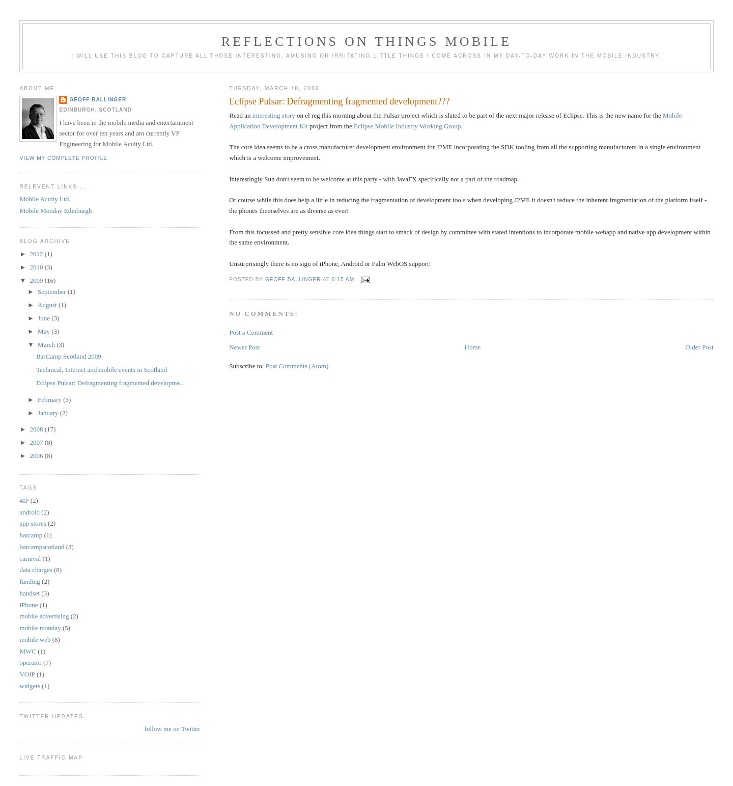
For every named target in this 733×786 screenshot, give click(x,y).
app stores (32, 523)
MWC (27, 651)
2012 (37, 254)
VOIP (27, 674)
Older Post (699, 347)
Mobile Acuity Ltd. (44, 199)
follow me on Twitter (173, 729)
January (49, 413)
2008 (37, 429)
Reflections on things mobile (366, 41)
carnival (30, 558)
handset (29, 593)
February (50, 399)
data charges (35, 570)
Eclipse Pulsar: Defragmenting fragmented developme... (110, 383)
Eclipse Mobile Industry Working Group (407, 126)
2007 (37, 442)
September (53, 291)
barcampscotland (41, 547)
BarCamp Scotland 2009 (68, 356)
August (48, 305)
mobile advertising (44, 616)
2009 (37, 280)
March (47, 344)
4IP (24, 500)
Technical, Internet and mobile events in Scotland (101, 369)
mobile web (34, 639)
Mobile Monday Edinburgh (55, 210)
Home (473, 347)
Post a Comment (251, 332)
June (44, 318)
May (44, 331)
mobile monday (40, 628)
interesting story (273, 115)
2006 (37, 455)
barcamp (30, 535)
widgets (29, 686)
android (29, 512)
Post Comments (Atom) (297, 366)
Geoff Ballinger (97, 99)
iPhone (28, 605)
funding (29, 581)
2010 (37, 267)
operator (30, 662)
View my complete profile (63, 158)
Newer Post (244, 347)
